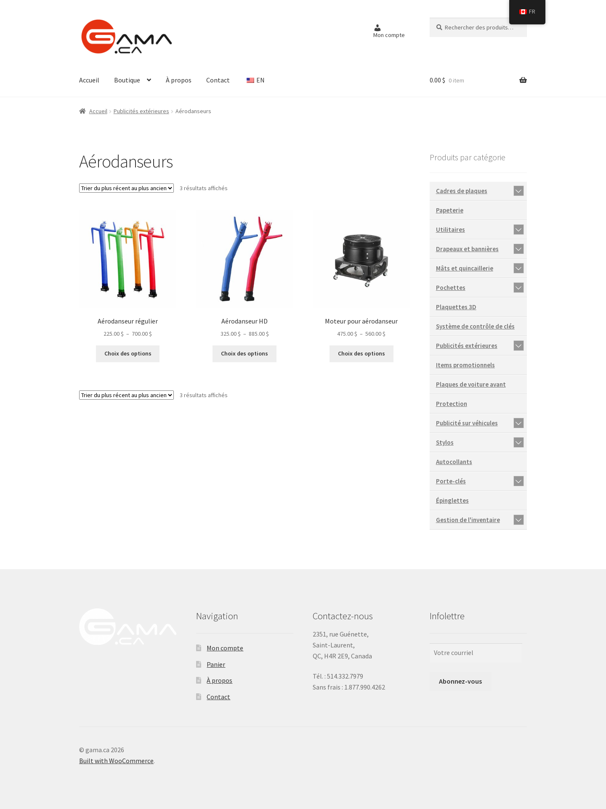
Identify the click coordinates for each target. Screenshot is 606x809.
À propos (178, 80)
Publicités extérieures (141, 111)
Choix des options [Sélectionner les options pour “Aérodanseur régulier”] (128, 353)
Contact (218, 80)
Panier (216, 664)
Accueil (89, 80)
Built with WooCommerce (116, 760)
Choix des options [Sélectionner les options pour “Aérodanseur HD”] (244, 353)
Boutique (127, 80)
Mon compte (225, 648)
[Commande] (126, 188)
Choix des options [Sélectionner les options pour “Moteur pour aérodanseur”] (361, 353)
